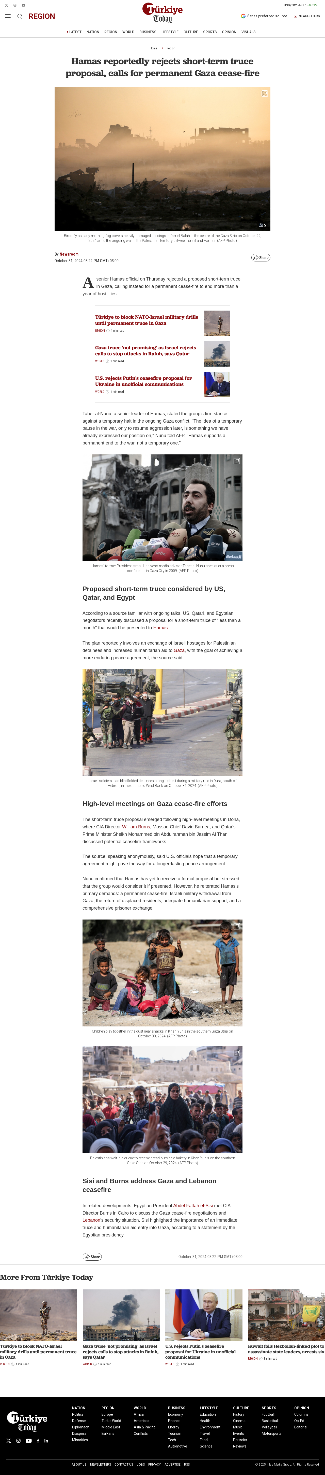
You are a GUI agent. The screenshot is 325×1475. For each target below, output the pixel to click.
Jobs (141, 1464)
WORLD (128, 32)
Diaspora (79, 1433)
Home (153, 48)
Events (238, 1433)
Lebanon (91, 1220)
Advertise (173, 1464)
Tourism (174, 1433)
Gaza (179, 650)
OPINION (229, 32)
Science (206, 1446)
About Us (79, 1464)
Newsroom (69, 254)
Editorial (300, 1427)
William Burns (136, 826)
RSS (187, 1464)
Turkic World (111, 1421)
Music (237, 1427)
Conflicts (141, 1433)
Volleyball (269, 1427)
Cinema (239, 1421)
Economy (175, 1414)
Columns (301, 1414)
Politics (78, 1414)
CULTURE (191, 32)
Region (171, 48)
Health (205, 1421)
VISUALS (248, 32)
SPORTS (210, 32)
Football (268, 1414)
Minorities (80, 1440)
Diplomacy (80, 1427)
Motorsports (272, 1433)
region (41, 16)
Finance (174, 1421)
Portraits (240, 1440)
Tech (172, 1440)
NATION (93, 32)
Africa (139, 1414)
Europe (107, 1414)
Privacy (154, 1464)
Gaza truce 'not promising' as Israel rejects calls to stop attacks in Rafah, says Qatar (145, 350)
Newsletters (100, 1464)
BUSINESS (147, 32)
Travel (205, 1433)
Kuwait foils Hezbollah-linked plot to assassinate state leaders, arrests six (286, 1349)
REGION (110, 32)
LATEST (75, 32)
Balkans (108, 1433)
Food (204, 1440)
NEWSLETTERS (307, 16)
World (99, 361)
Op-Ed (299, 1421)
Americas (141, 1421)
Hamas (160, 627)
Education (208, 1414)
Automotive (177, 1446)
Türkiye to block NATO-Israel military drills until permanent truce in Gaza (146, 320)
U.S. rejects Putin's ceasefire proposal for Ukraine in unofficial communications (143, 381)
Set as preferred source (264, 16)
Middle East (111, 1427)
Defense (79, 1421)
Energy (173, 1427)
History (238, 1414)
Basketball (270, 1421)
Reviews (240, 1446)
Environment (210, 1427)
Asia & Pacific (144, 1427)
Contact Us (124, 1464)
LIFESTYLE (169, 32)
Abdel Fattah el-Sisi (193, 1205)
